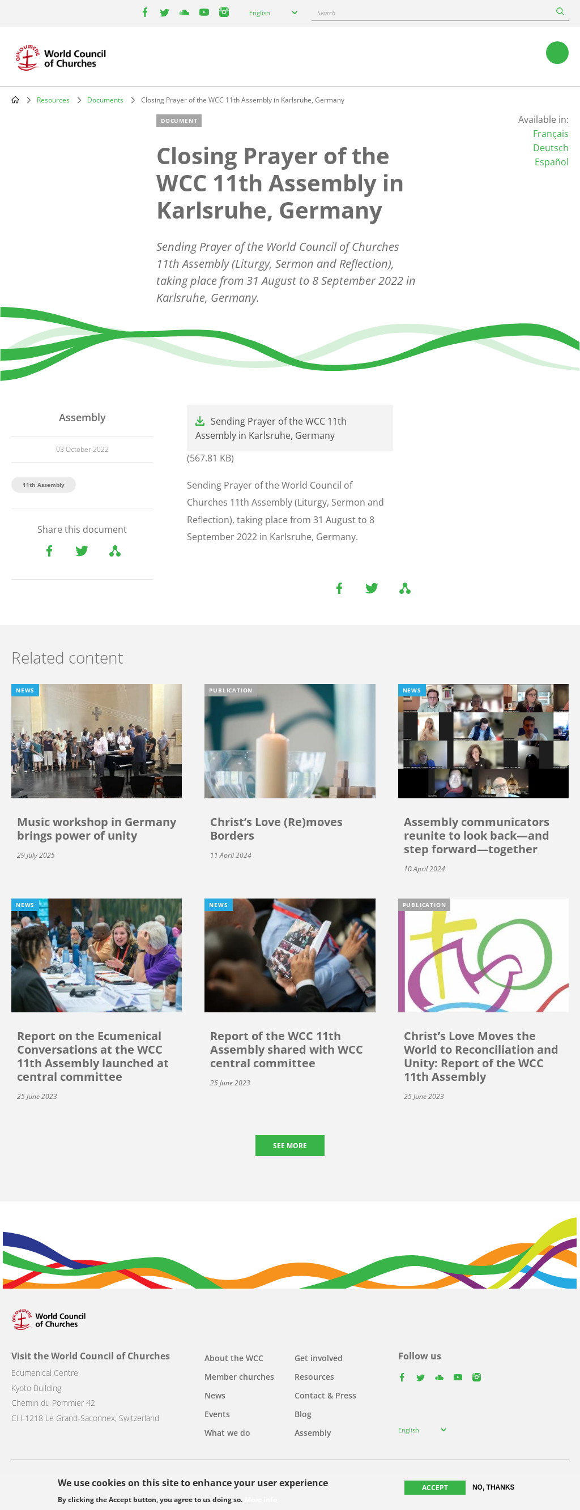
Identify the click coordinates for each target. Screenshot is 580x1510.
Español (552, 162)
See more (290, 1145)
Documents (105, 100)
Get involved (319, 1358)
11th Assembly (44, 485)
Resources (53, 100)
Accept (435, 1487)
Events (217, 1414)
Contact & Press (325, 1395)
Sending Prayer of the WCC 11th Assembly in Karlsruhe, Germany (271, 428)
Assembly (313, 1432)
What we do (227, 1432)
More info (261, 1500)
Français (551, 133)
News (214, 1395)
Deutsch (551, 148)
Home (15, 100)
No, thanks (493, 1487)
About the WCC (233, 1358)
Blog (303, 1414)
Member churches (239, 1376)
